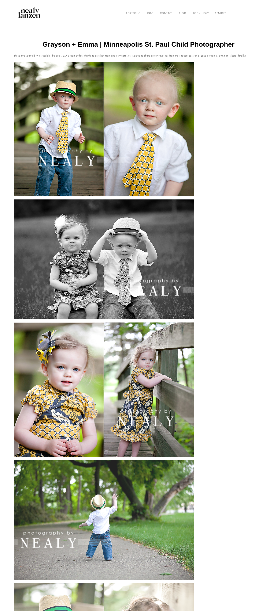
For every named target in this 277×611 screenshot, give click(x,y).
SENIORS (220, 13)
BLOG (182, 13)
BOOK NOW (201, 13)
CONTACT (166, 13)
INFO (150, 13)
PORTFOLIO (133, 13)
